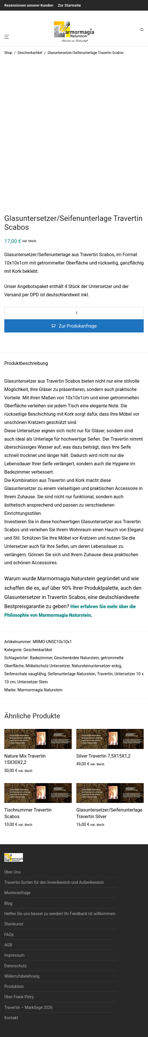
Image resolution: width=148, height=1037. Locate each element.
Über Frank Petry (19, 997)
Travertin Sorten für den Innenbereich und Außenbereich (54, 882)
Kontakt (11, 1017)
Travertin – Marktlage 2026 (28, 1007)
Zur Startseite (69, 5)
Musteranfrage (17, 892)
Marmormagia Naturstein (40, 690)
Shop (8, 53)
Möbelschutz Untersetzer (48, 666)
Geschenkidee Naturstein (76, 657)
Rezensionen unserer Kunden (28, 5)
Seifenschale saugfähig (25, 674)
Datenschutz (15, 966)
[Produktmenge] (74, 313)
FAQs (9, 934)
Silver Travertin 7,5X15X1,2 (103, 756)
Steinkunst (13, 924)
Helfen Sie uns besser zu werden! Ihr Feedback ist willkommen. (60, 913)
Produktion (14, 986)
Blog (8, 903)
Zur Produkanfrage (78, 326)
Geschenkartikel (29, 53)
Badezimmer (41, 657)
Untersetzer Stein (32, 682)
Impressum (14, 955)
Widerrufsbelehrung (21, 976)
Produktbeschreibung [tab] (26, 363)
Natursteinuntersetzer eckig (96, 666)
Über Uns (12, 872)
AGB (8, 945)
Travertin (105, 674)
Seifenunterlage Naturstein (71, 674)
